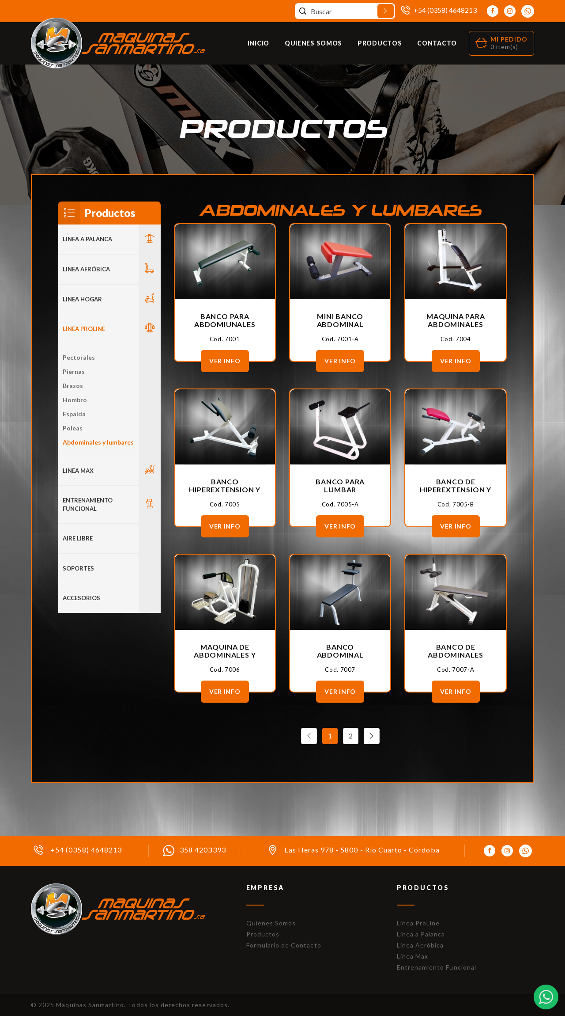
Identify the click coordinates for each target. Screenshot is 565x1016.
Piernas (74, 371)
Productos (380, 43)
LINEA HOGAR (82, 299)
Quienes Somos (313, 43)
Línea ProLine (418, 923)
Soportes (78, 568)
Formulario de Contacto (283, 945)
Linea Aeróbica (86, 269)
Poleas (73, 428)
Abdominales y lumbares (98, 442)
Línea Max (412, 956)
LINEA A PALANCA (87, 239)
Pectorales (79, 357)
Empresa (265, 887)
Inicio (258, 43)
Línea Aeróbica (420, 945)
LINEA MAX (78, 470)
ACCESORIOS (81, 597)
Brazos (73, 385)
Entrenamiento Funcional (88, 504)
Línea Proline (84, 328)
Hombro (75, 399)
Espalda (74, 414)
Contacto (437, 43)
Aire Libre (78, 538)
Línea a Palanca (421, 934)
